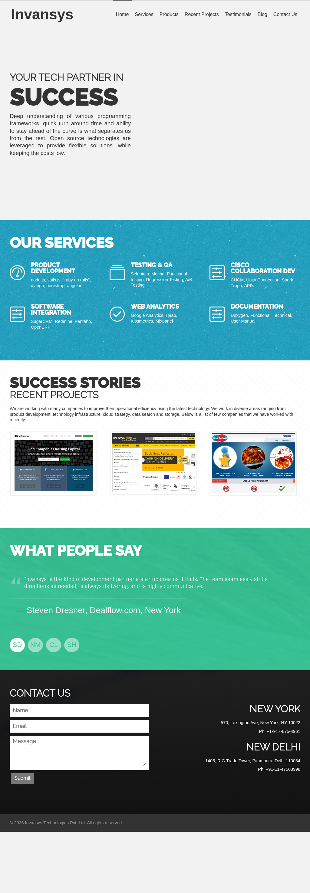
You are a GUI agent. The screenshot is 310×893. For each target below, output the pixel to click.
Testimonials (238, 14)
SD (17, 644)
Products (169, 14)
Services (144, 14)
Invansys (41, 14)
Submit (22, 778)
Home (122, 14)
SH (72, 644)
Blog (262, 14)
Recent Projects (202, 14)
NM (35, 644)
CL (53, 644)
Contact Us (285, 14)
